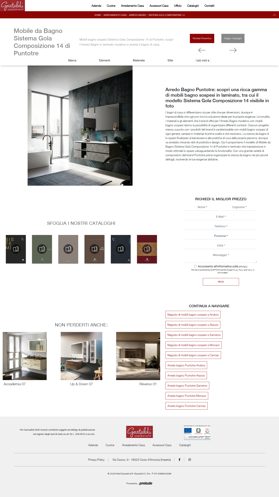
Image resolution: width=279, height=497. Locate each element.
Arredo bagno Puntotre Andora (186, 365)
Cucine (111, 5)
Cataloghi (193, 5)
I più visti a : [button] (203, 60)
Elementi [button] (104, 60)
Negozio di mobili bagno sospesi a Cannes (193, 355)
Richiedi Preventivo (202, 38)
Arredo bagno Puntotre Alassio (186, 375)
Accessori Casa (158, 5)
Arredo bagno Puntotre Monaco (186, 395)
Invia (221, 281)
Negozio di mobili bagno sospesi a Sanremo (194, 334)
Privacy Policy (238, 270)
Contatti (209, 5)
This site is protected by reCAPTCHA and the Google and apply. (222, 271)
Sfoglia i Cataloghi (233, 38)
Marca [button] (72, 60)
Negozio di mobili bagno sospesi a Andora (193, 314)
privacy (243, 266)
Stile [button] (170, 60)
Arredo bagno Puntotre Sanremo (187, 385)
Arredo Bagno (137, 15)
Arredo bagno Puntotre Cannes (186, 405)
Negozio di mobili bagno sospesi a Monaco (193, 345)
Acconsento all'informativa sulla (222, 266)
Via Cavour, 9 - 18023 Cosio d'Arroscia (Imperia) (141, 459)
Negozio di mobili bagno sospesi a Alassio (192, 324)
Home (97, 15)
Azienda (96, 5)
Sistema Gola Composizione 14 (167, 15)
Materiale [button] (139, 60)
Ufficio (177, 5)
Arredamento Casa (132, 5)
